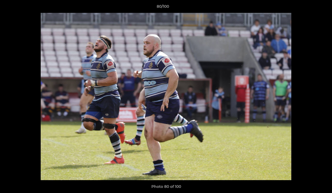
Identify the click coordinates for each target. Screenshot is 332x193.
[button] (309, 7)
